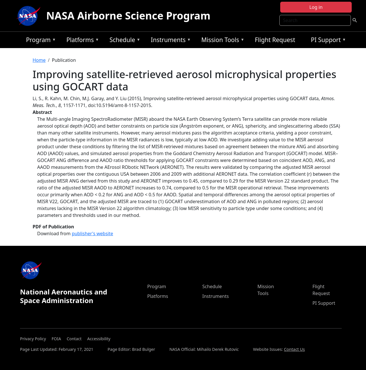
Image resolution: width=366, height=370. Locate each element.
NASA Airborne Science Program (128, 16)
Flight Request (275, 40)
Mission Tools (221, 41)
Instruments (169, 41)
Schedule (123, 41)
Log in (316, 7)
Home (39, 60)
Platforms (81, 41)
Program (39, 41)
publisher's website (92, 233)
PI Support (327, 41)
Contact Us (294, 349)
